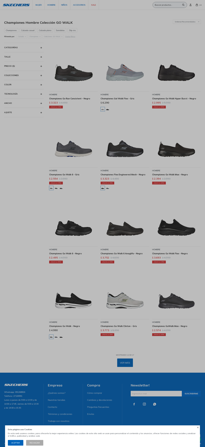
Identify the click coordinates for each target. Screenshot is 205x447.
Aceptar (15, 443)
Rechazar (35, 443)
